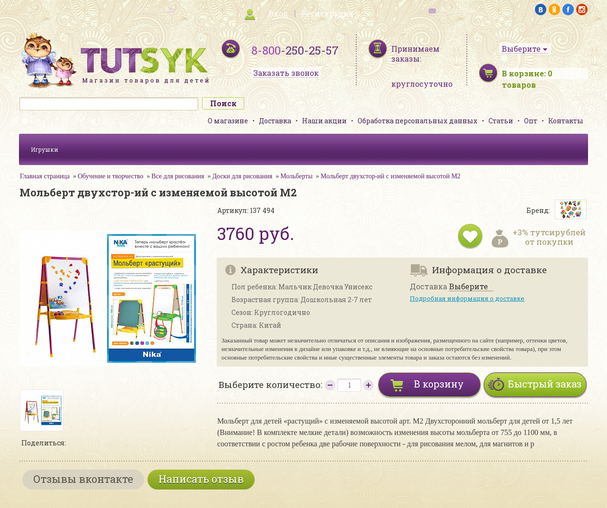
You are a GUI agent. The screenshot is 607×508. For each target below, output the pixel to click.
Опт (530, 120)
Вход (278, 13)
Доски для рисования (242, 176)
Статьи (500, 120)
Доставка (275, 120)
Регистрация (327, 13)
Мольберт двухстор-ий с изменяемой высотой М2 (390, 176)
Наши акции (324, 120)
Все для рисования (177, 176)
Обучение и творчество (110, 176)
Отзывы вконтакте (83, 479)
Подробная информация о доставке (467, 298)
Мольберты (296, 176)
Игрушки (44, 149)
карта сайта (149, 10)
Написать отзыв (201, 479)
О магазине (228, 120)
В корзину (439, 384)
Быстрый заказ (544, 384)
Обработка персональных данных (418, 120)
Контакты (565, 120)
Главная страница (45, 176)
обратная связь (458, 10)
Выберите (468, 286)
